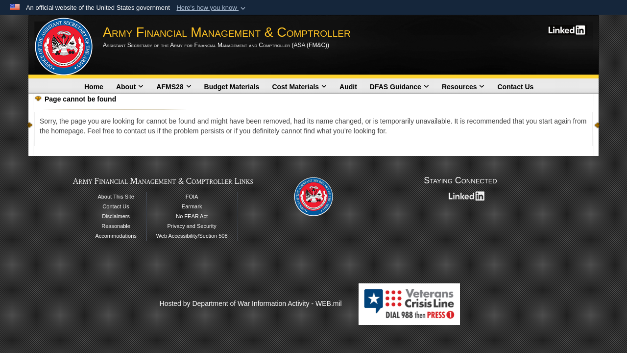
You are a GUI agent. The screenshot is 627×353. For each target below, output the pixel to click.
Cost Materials (299, 87)
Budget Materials (232, 87)
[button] (211, 8)
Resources (463, 87)
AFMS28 (173, 87)
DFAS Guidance (399, 87)
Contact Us (515, 87)
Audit (348, 87)
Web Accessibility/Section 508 (192, 236)
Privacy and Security (191, 226)
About (130, 87)
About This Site (115, 197)
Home (93, 87)
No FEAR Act (192, 216)
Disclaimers (116, 216)
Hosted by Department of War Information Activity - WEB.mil (251, 303)
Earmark (192, 206)
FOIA (192, 197)
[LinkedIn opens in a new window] (567, 29)
